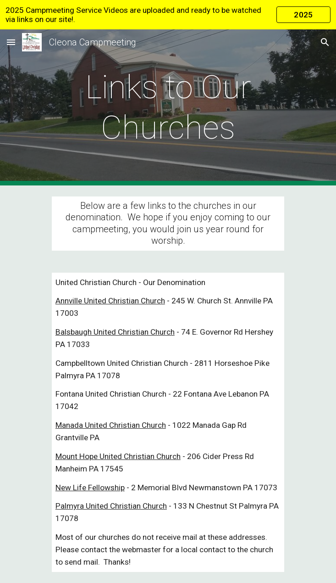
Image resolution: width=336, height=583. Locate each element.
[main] (168, 107)
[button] (11, 42)
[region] (168, 14)
